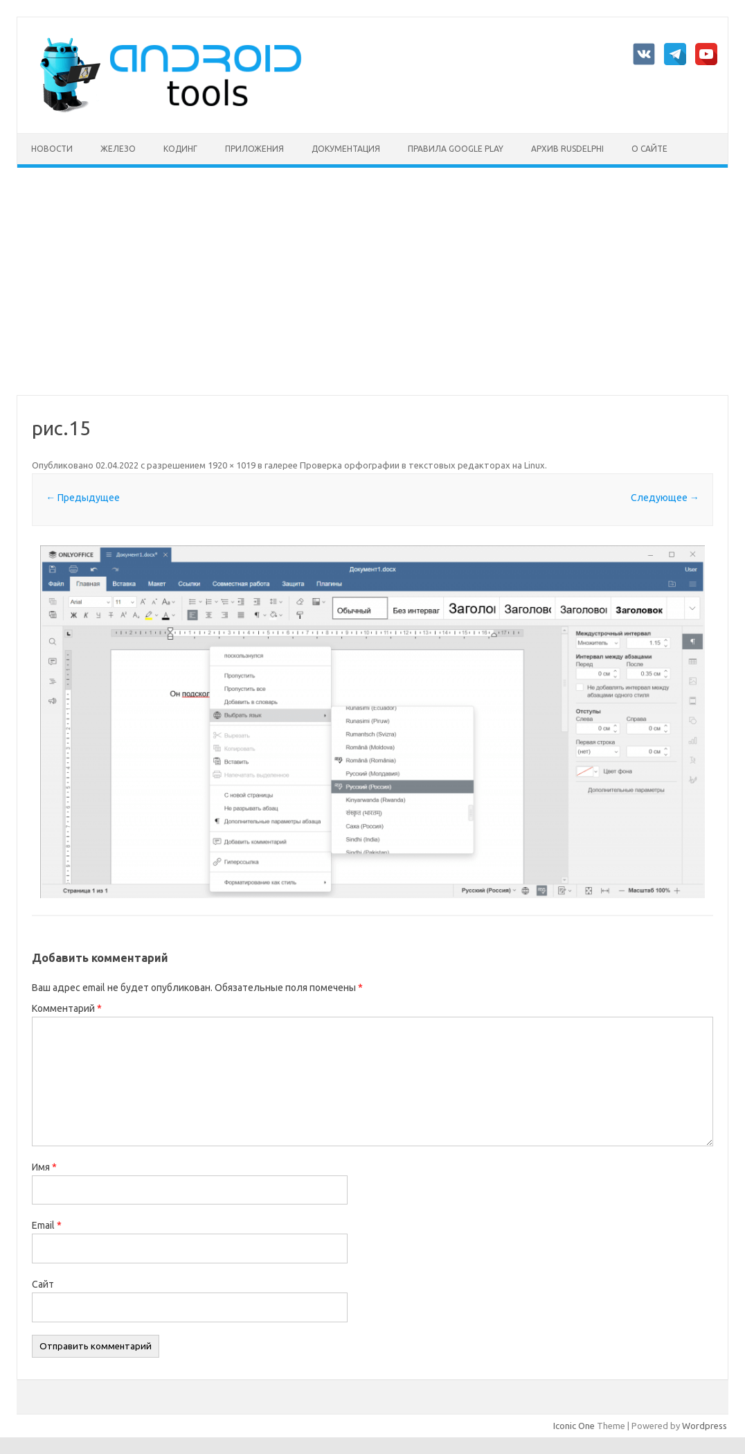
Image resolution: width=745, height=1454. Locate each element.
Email (47, 1225)
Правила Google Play (455, 148)
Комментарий (67, 1008)
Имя (44, 1167)
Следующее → (665, 497)
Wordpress (704, 1425)
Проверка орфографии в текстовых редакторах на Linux (422, 465)
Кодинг (180, 148)
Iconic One (574, 1425)
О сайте (649, 148)
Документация (346, 148)
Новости (52, 148)
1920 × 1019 (231, 465)
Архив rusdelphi (567, 148)
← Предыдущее (83, 497)
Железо (118, 148)
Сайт (43, 1284)
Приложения (254, 148)
